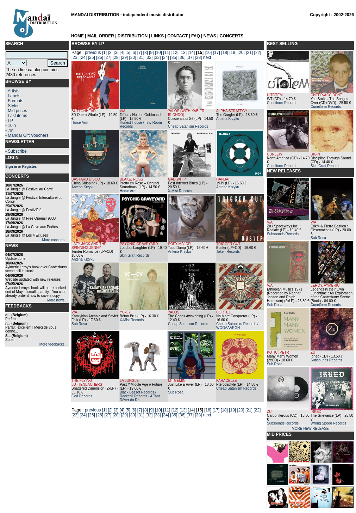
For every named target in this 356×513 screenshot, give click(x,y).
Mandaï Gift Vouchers (28, 135)
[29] (124, 57)
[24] (83, 57)
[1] (104, 52)
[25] (91, 57)
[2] (110, 52)
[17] (216, 52)
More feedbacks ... (53, 344)
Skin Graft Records (134, 255)
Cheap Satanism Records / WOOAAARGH (237, 326)
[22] (257, 52)
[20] (241, 52)
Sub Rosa (79, 324)
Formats (15, 100)
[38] (198, 57)
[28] (116, 57)
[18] (224, 52)
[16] (208, 52)
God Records (81, 396)
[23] (75, 57)
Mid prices (17, 110)
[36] (182, 57)
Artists (13, 90)
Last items (17, 115)
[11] (166, 52)
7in (10, 130)
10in (12, 125)
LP (10, 120)
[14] (191, 52)
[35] (173, 57)
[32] (148, 57)
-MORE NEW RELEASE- (310, 428)
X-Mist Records (180, 191)
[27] (107, 57)
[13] (183, 52)
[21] (249, 52)
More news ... (57, 300)
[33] (157, 57)
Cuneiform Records (282, 103)
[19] (232, 52)
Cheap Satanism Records (188, 126)
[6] (133, 52)
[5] (127, 52)
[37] (190, 57)
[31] (140, 57)
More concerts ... (55, 240)
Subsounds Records (283, 234)
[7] (139, 52)
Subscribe (17, 151)
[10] (158, 52)
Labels (14, 95)
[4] (122, 52)
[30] (132, 57)
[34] (165, 57)
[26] (99, 57)
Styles (13, 105)
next (207, 57)
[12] (175, 52)
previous (93, 52)
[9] (151, 52)
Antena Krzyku (227, 119)
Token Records (228, 252)
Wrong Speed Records (328, 423)
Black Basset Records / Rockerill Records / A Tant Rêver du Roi (140, 396)
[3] (116, 52)
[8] (145, 52)
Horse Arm (79, 122)
